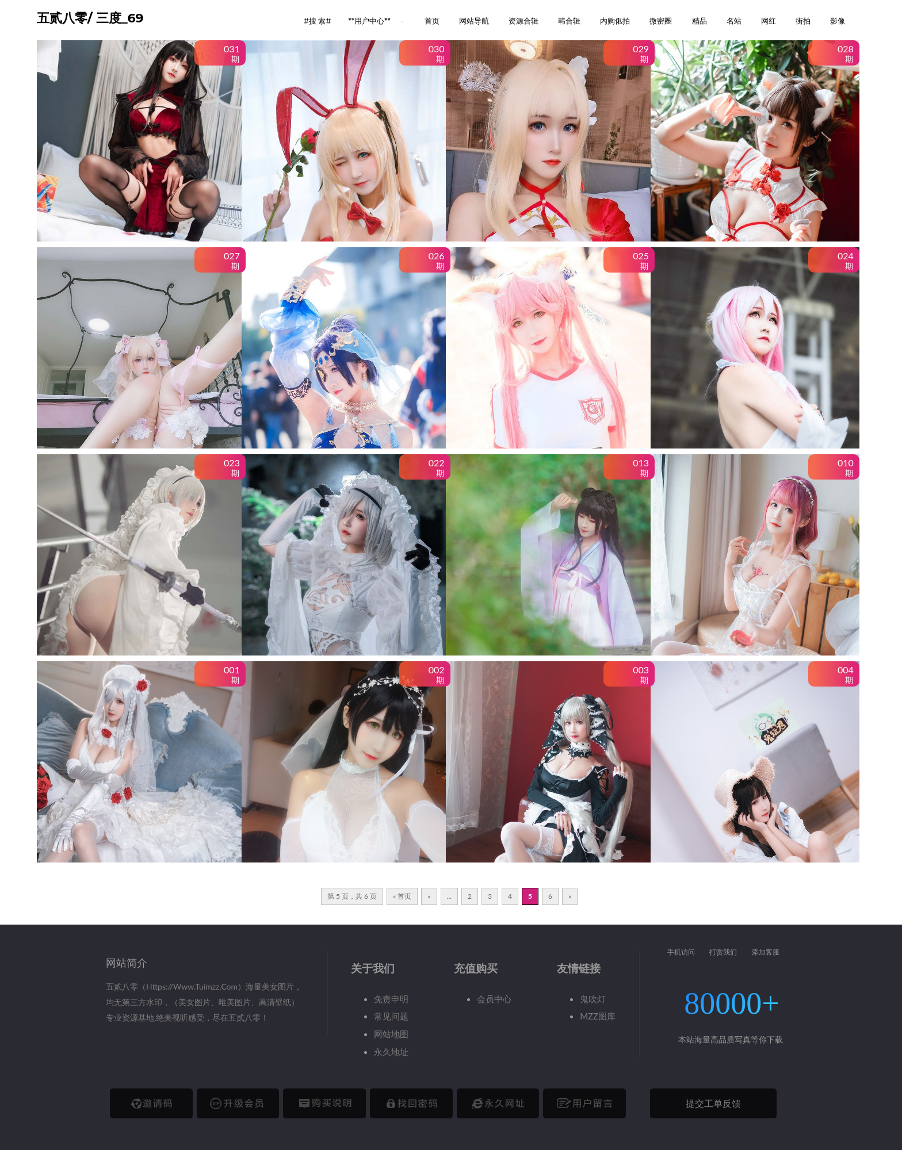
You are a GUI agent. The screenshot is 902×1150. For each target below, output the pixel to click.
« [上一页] (428, 896)
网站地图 (391, 1034)
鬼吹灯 (593, 999)
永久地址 (391, 1051)
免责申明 (391, 999)
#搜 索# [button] (317, 20)
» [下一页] (569, 896)
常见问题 (391, 1016)
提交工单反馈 (713, 1103)
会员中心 (494, 999)
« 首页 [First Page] (402, 896)
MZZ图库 (598, 1016)
